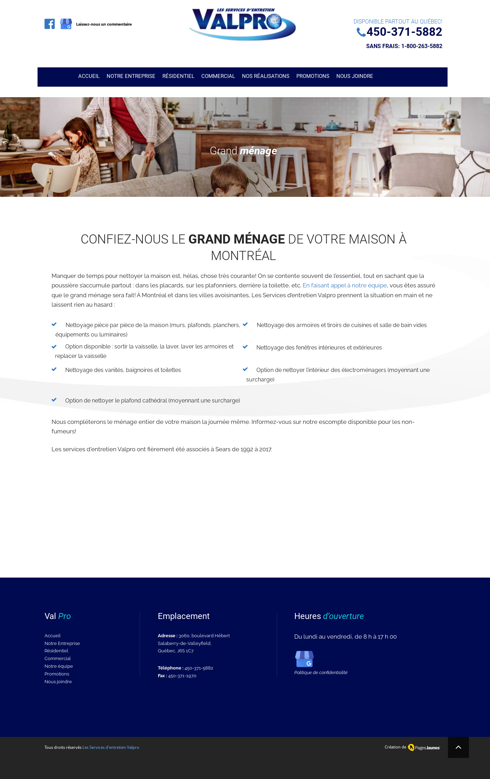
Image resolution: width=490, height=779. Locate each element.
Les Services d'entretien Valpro (110, 747)
